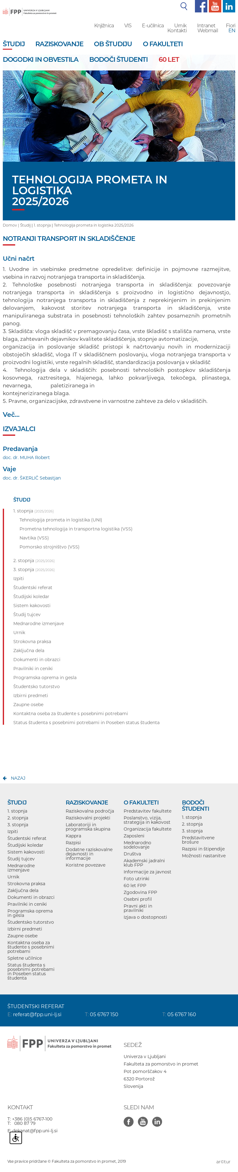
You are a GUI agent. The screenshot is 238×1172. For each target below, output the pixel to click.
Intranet (206, 26)
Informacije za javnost (147, 872)
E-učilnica (153, 26)
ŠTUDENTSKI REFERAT (35, 1006)
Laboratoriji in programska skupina (88, 827)
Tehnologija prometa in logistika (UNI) (61, 520)
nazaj (18, 778)
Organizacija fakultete (147, 829)
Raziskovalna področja (90, 811)
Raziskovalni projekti (88, 818)
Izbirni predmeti (24, 929)
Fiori (230, 26)
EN (231, 31)
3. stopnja (17, 824)
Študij (25, 225)
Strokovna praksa (26, 883)
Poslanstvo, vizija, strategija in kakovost (147, 820)
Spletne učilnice (24, 958)
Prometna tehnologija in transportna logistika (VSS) (76, 529)
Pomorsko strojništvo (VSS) (50, 547)
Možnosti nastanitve (204, 856)
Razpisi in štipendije (203, 849)
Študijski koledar (25, 845)
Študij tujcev (21, 859)
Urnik (180, 26)
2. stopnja (17, 818)
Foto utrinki (136, 878)
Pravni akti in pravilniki (138, 908)
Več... (11, 414)
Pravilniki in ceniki (27, 904)
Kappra (73, 836)
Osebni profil (138, 899)
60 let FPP (135, 885)
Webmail (207, 31)
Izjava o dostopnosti (145, 917)
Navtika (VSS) (34, 538)
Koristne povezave (85, 865)
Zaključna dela (22, 890)
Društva (132, 854)
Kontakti (177, 31)
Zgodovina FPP (140, 892)
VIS (127, 26)
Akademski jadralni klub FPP (144, 863)
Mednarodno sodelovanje (137, 845)
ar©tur (223, 1162)
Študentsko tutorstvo (30, 922)
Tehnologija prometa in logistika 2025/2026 (94, 225)
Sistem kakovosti (26, 852)
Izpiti (12, 831)
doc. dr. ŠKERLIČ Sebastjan (32, 478)
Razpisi (73, 842)
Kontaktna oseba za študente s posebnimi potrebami (30, 947)
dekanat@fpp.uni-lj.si (35, 1131)
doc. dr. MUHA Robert (26, 457)
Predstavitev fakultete (147, 811)
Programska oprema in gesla (30, 913)
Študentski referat (26, 838)
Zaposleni (134, 836)
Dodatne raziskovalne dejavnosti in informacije (89, 854)
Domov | (11, 225)
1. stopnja (42, 225)
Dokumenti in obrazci (31, 897)
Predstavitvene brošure (198, 840)
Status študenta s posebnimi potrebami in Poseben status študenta (31, 971)
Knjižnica (104, 26)
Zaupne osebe (22, 936)
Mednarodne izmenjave (21, 868)
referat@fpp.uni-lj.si (37, 1014)
